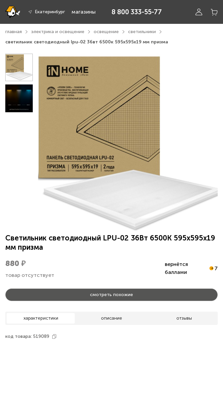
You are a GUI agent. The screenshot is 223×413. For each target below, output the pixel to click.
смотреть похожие (111, 294)
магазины (83, 12)
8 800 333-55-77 (137, 12)
